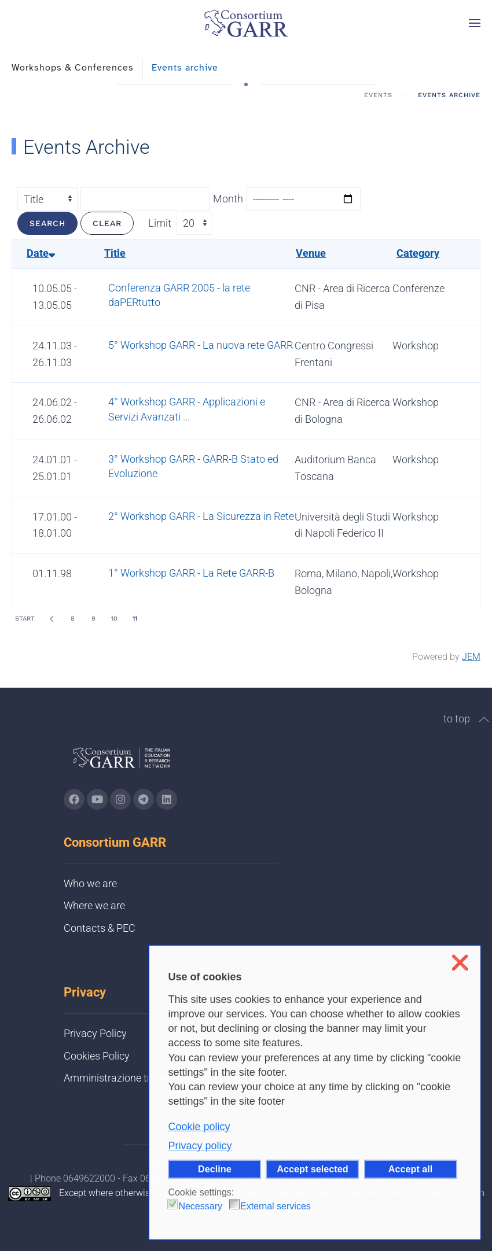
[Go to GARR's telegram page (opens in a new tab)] (143, 799)
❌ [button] (460, 962)
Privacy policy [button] (200, 1146)
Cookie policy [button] (199, 1126)
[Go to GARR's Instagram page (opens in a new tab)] (74, 799)
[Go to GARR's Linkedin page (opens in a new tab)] (166, 799)
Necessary (200, 1206)
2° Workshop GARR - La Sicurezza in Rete (201, 516)
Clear (107, 223)
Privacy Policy (95, 1033)
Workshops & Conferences (73, 67)
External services (275, 1206)
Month (228, 199)
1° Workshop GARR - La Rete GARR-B (191, 573)
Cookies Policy (97, 1056)
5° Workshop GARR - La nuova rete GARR (200, 345)
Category (417, 253)
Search (47, 223)
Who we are (90, 883)
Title (115, 253)
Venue (311, 253)
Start (25, 618)
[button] (474, 23)
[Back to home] (246, 23)
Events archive (185, 67)
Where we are (94, 905)
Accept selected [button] (312, 1169)
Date (41, 253)
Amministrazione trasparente (130, 1078)
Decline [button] (215, 1169)
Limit (159, 223)
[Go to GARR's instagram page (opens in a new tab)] (120, 799)
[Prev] (51, 618)
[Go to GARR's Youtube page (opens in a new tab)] (97, 799)
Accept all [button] (410, 1169)
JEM (471, 656)
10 (114, 618)
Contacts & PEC (99, 928)
